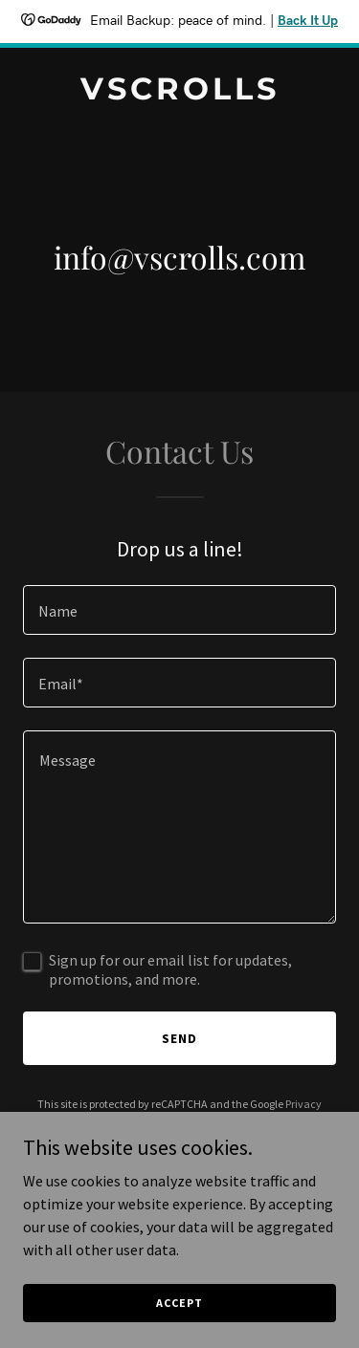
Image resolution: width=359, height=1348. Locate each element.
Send (179, 1038)
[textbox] (179, 610)
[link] (179, 93)
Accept (179, 1302)
